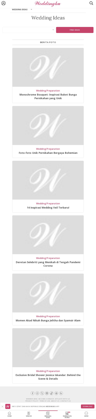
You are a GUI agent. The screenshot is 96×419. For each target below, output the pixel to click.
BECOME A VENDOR (46, 399)
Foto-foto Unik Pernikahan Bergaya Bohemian (48, 152)
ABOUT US (55, 401)
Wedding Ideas (19, 9)
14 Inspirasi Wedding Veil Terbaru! (48, 207)
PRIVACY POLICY (32, 401)
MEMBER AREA (32, 399)
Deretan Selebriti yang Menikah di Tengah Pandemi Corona (48, 263)
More (86, 414)
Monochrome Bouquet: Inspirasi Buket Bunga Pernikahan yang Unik (48, 96)
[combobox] (29, 30)
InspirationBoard (67, 415)
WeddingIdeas (48, 415)
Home (10, 414)
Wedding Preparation (48, 90)
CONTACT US (65, 401)
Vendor (29, 414)
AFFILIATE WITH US (62, 399)
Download (88, 406)
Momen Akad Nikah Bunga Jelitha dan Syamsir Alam (48, 320)
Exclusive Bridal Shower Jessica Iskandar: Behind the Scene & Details (48, 376)
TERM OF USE (44, 401)
